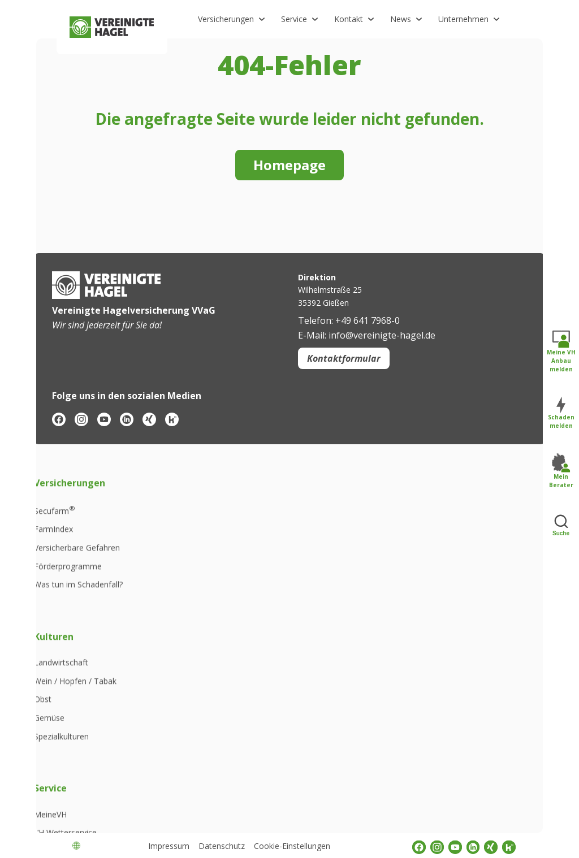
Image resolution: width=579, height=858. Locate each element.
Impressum (168, 845)
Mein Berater (561, 471)
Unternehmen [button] (463, 19)
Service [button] (294, 19)
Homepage (289, 164)
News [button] (400, 19)
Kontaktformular (344, 358)
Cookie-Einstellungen (292, 845)
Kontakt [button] (348, 19)
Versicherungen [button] (226, 19)
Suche (560, 525)
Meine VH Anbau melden (561, 351)
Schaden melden (561, 413)
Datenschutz (221, 845)
